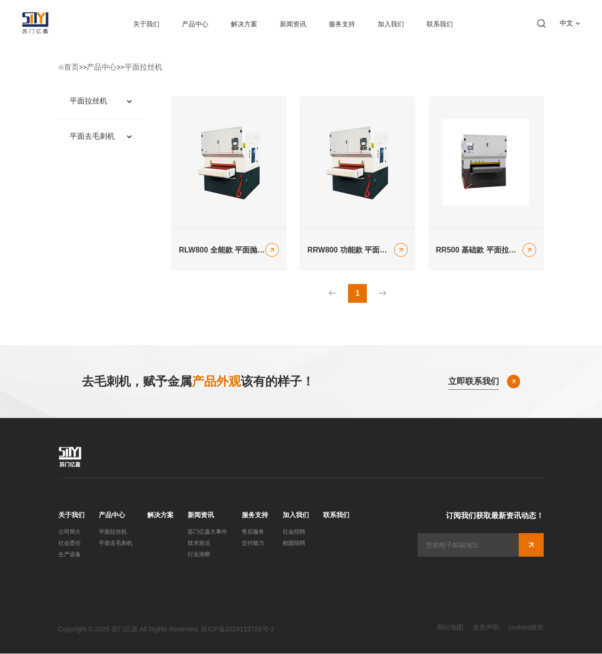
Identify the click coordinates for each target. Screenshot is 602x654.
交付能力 (253, 543)
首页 (71, 67)
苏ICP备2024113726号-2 (237, 629)
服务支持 (342, 24)
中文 (570, 23)
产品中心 (195, 24)
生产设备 (69, 555)
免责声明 (486, 627)
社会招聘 (294, 532)
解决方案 (244, 24)
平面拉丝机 (143, 67)
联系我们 (440, 24)
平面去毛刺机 (116, 543)
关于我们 (146, 24)
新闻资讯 (293, 24)
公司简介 (69, 532)
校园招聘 (294, 543)
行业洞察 (199, 555)
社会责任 (69, 543)
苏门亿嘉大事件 (207, 532)
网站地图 (450, 627)
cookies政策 (526, 627)
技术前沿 (199, 543)
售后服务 (253, 532)
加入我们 (391, 24)
